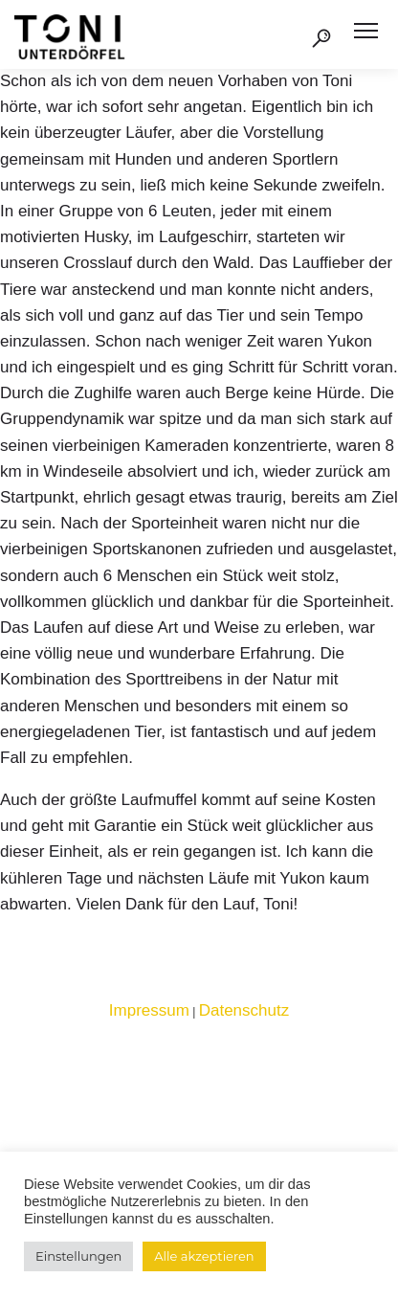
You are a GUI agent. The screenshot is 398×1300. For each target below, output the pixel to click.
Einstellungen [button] (78, 1256)
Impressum (149, 1010)
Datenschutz (244, 1010)
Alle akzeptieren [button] (204, 1256)
